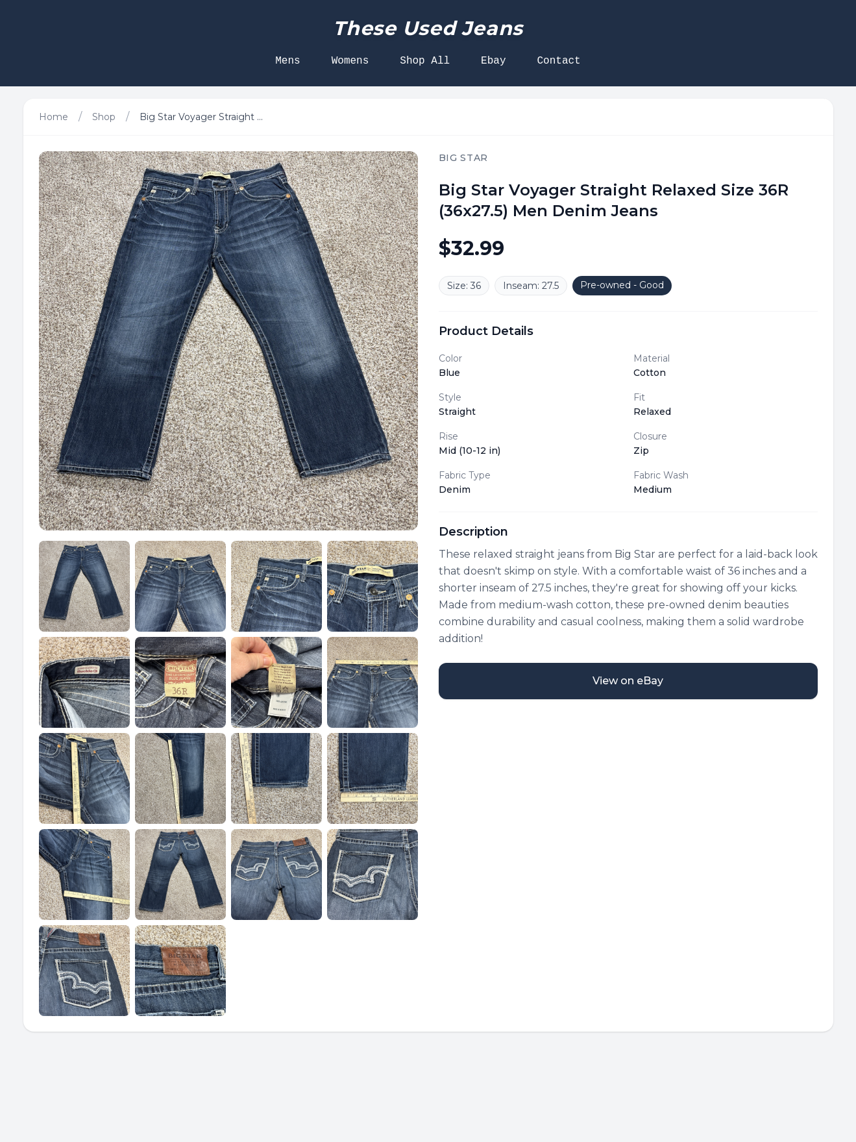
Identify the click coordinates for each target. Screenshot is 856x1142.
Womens (350, 61)
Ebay (493, 61)
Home (53, 117)
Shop (104, 117)
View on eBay (628, 681)
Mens (287, 61)
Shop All (425, 61)
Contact (559, 61)
